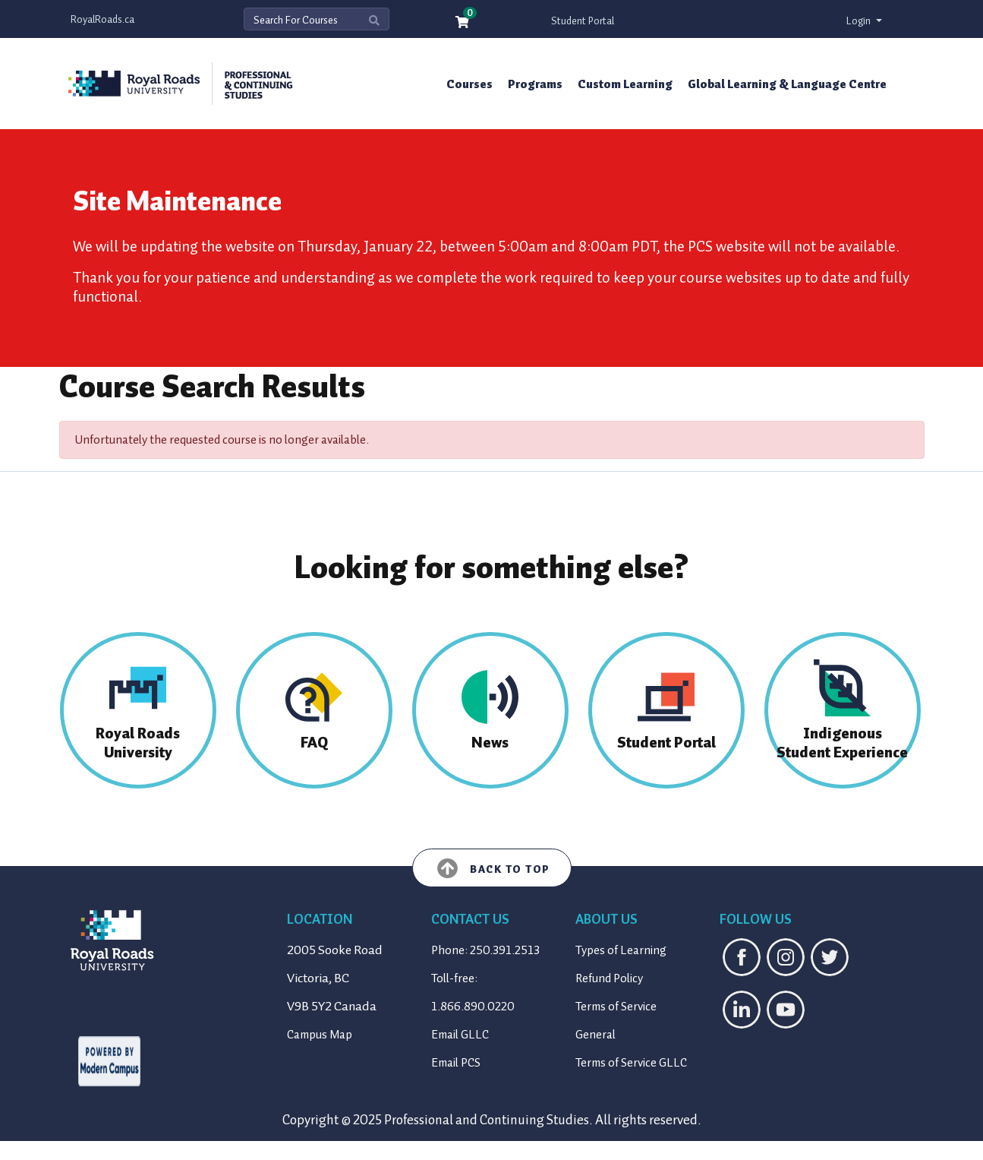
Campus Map (319, 1035)
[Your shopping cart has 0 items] (463, 23)
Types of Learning (620, 950)
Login (859, 21)
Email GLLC (460, 1035)
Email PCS (455, 1063)
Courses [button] (469, 84)
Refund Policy (609, 978)
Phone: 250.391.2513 (485, 950)
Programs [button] (535, 84)
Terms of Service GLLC (631, 1063)
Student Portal (582, 21)
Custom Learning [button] (625, 84)
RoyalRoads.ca (102, 19)
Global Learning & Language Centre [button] (787, 84)
